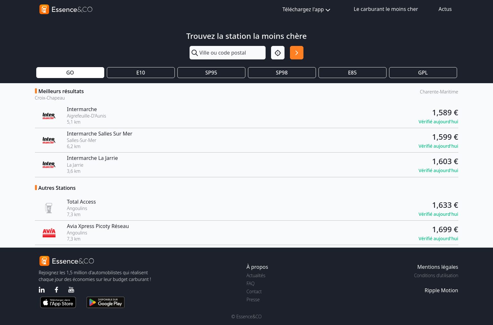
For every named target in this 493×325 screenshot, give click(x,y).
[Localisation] (278, 52)
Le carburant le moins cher (386, 9)
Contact (254, 291)
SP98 (282, 72)
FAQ (251, 283)
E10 (140, 72)
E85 (352, 72)
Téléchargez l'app (307, 10)
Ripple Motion (441, 290)
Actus (445, 9)
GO (70, 72)
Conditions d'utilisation (436, 275)
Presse (253, 299)
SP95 (211, 72)
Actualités (256, 275)
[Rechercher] (296, 52)
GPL (423, 72)
